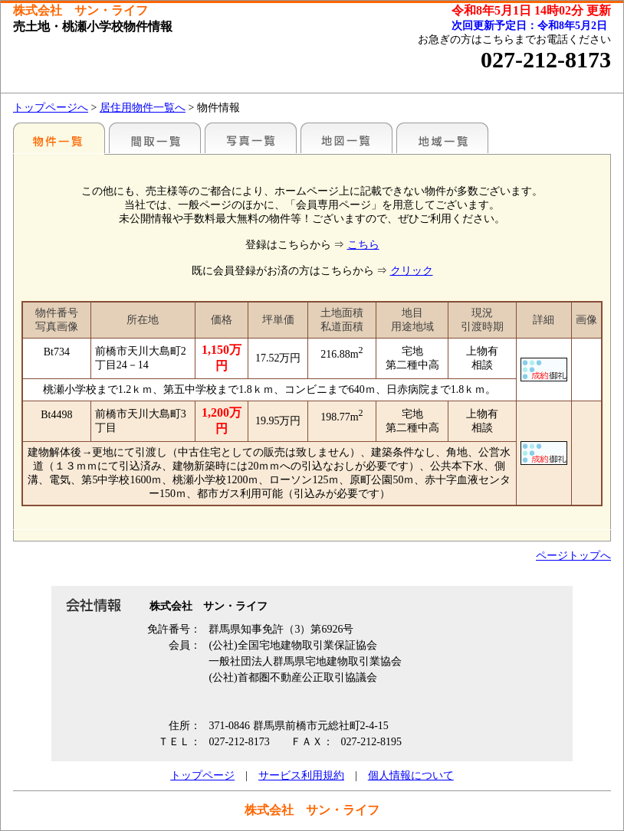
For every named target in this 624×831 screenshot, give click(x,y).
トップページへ (50, 107)
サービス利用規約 (301, 775)
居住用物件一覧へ (143, 107)
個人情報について (411, 775)
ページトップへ (573, 555)
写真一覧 (251, 138)
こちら (363, 244)
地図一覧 (346, 138)
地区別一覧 (59, 138)
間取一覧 (155, 138)
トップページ (202, 775)
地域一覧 (442, 138)
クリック (411, 270)
